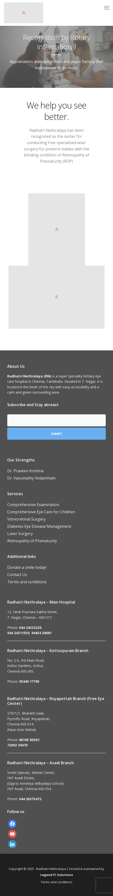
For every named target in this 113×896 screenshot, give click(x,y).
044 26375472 (30, 799)
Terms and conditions (27, 581)
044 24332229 (30, 627)
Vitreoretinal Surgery (26, 519)
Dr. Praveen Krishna (25, 470)
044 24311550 (18, 633)
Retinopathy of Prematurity (32, 540)
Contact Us (17, 574)
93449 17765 (29, 681)
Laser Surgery (20, 533)
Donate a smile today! (26, 567)
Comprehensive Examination (33, 504)
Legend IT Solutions (56, 875)
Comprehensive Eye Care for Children (41, 511)
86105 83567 (29, 739)
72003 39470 (17, 745)
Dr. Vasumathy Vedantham (31, 478)
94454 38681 (41, 633)
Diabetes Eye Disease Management (39, 526)
